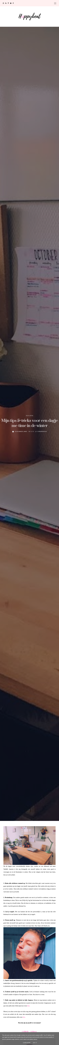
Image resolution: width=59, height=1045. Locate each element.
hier (28, 1006)
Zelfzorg (34, 1032)
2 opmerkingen (42, 431)
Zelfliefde (29, 415)
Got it (35, 1042)
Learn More (26, 1042)
